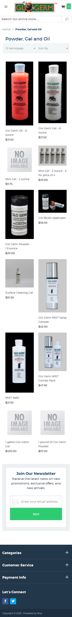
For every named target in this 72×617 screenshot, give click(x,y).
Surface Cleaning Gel (19, 292)
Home (6, 29)
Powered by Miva (32, 613)
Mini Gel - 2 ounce (17, 179)
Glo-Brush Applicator (52, 217)
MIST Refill (12, 397)
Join (36, 514)
